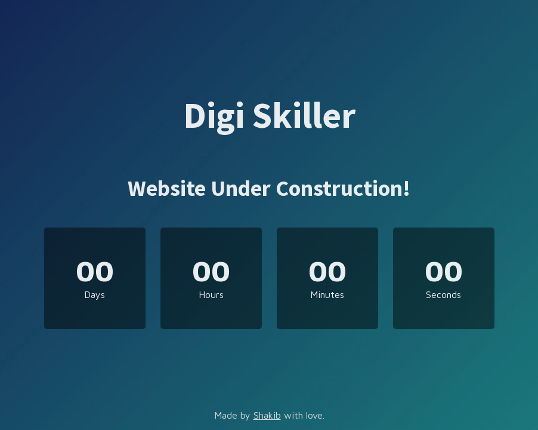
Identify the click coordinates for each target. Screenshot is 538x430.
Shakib (267, 415)
